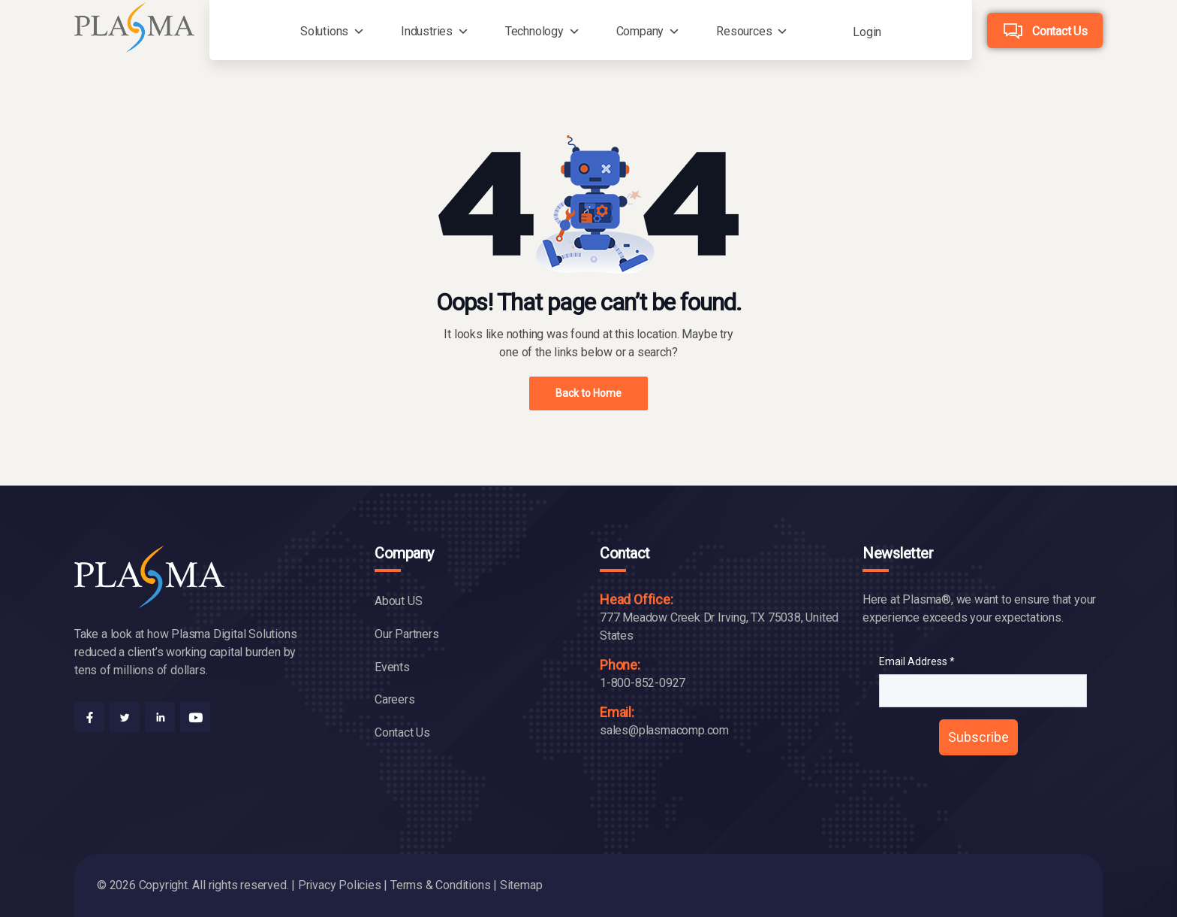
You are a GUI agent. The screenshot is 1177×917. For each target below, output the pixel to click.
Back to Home (588, 393)
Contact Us (1060, 31)
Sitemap (521, 885)
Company (640, 31)
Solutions (324, 31)
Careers (395, 699)
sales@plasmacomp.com (664, 730)
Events (392, 667)
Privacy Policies (339, 885)
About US (398, 601)
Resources (744, 31)
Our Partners (407, 634)
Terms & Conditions (440, 885)
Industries (427, 31)
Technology (534, 31)
